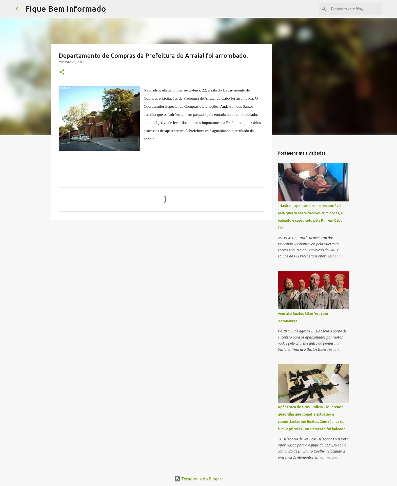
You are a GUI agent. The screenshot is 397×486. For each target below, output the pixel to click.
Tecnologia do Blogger (198, 479)
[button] (62, 72)
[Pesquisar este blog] (355, 9)
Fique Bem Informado (65, 8)
